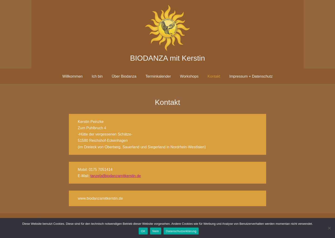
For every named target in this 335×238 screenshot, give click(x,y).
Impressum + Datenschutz (251, 76)
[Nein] (329, 228)
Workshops (189, 76)
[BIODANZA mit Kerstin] (167, 34)
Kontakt (214, 76)
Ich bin (97, 76)
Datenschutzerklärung (181, 231)
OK (143, 231)
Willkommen (72, 76)
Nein (155, 231)
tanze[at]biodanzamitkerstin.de (115, 176)
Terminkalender (158, 76)
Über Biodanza (124, 76)
